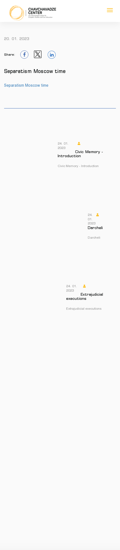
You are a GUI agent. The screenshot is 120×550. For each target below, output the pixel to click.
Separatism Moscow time (26, 85)
